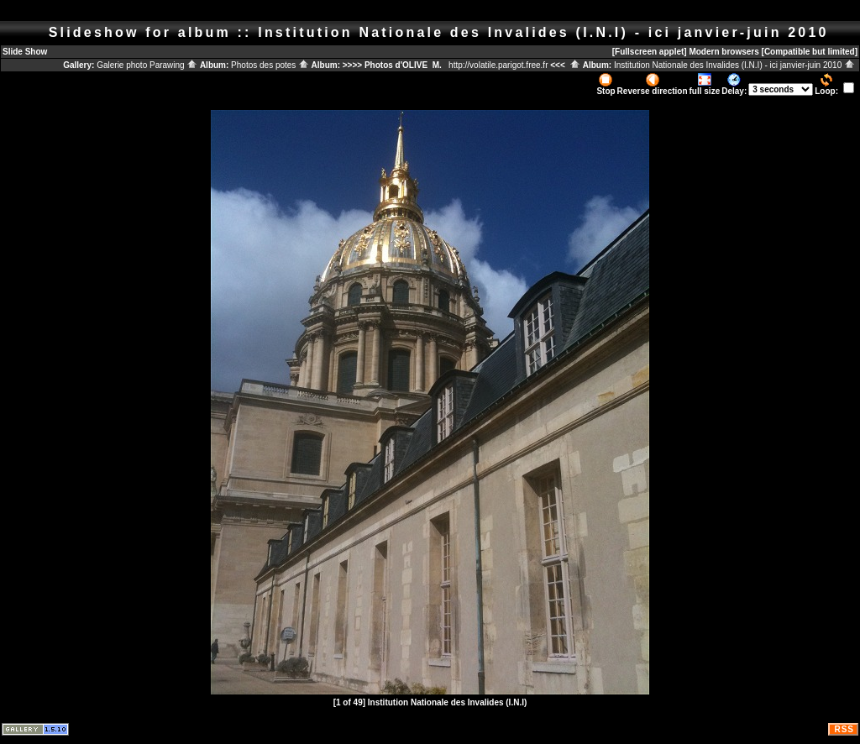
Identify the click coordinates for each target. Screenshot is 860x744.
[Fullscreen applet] (649, 51)
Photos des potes (270, 65)
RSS (844, 729)
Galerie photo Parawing (147, 65)
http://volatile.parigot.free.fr (498, 65)
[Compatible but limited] (809, 51)
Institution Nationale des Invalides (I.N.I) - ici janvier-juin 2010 (734, 65)
